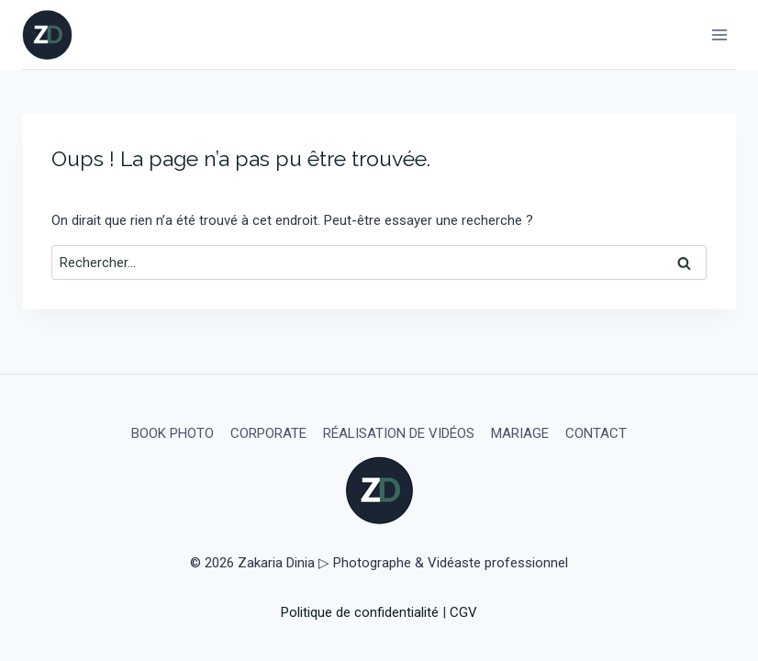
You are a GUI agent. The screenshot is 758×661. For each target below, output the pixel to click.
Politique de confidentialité (360, 612)
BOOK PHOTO (172, 433)
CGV (463, 612)
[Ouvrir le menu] (719, 34)
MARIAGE (520, 433)
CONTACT (596, 433)
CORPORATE (268, 433)
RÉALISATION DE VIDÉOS (398, 433)
